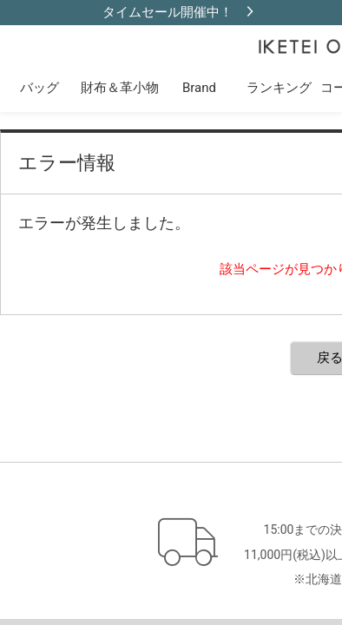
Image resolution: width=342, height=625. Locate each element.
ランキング (279, 87)
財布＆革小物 (120, 87)
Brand (199, 87)
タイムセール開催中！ (167, 12)
